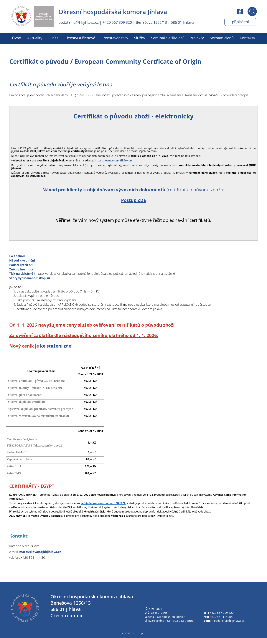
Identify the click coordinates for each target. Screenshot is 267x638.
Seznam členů (222, 37)
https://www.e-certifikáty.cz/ (113, 160)
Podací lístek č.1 (21, 265)
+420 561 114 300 (221, 617)
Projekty (197, 37)
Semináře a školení (167, 37)
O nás (53, 37)
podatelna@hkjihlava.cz (78, 22)
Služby (139, 37)
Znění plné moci (21, 269)
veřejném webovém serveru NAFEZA (103, 503)
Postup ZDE (133, 200)
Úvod (16, 37)
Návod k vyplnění (23, 260)
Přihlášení (240, 21)
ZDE (171, 516)
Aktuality (34, 37)
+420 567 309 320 (117, 22)
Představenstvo (114, 37)
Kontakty (247, 37)
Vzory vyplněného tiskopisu (30, 278)
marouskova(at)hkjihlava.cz (41, 552)
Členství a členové (80, 37)
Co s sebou (17, 256)
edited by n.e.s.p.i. (133, 633)
